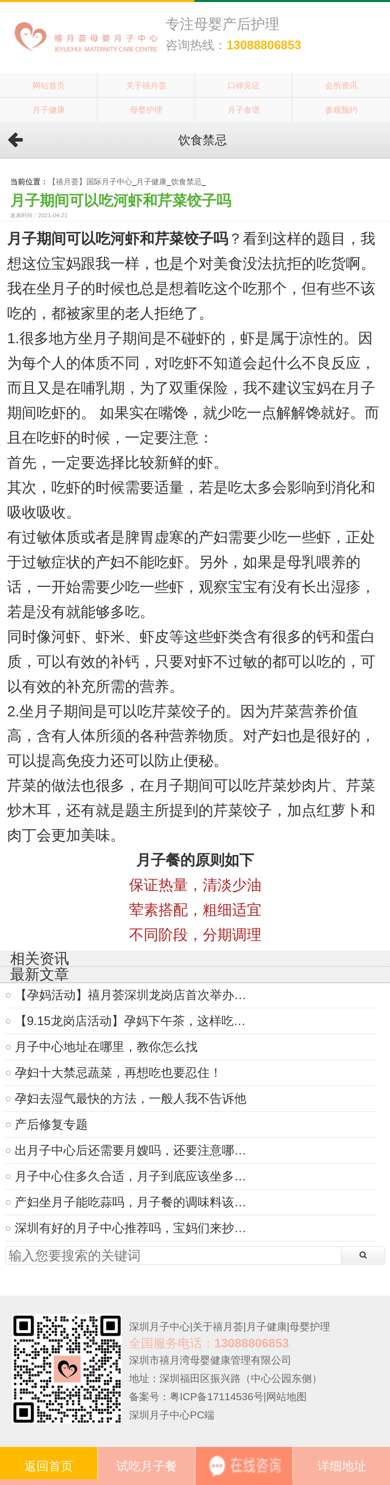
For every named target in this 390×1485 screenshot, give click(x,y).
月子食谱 (244, 109)
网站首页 (48, 85)
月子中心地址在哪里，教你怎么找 (106, 1046)
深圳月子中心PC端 (171, 1415)
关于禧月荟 (146, 85)
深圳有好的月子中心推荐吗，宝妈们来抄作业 (135, 1228)
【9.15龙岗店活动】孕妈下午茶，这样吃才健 (135, 1021)
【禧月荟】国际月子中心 (90, 181)
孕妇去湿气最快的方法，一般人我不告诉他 (130, 1098)
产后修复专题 (51, 1124)
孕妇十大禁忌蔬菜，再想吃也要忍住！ (118, 1072)
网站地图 (286, 1396)
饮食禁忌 (186, 181)
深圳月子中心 (159, 1326)
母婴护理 (146, 109)
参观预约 (341, 109)
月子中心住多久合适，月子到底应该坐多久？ (135, 1176)
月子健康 (48, 109)
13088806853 (263, 45)
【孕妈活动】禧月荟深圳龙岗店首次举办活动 (135, 995)
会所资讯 (341, 85)
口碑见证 (244, 85)
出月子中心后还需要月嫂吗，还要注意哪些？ (135, 1150)
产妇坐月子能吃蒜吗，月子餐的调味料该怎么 (135, 1202)
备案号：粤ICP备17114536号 (196, 1396)
